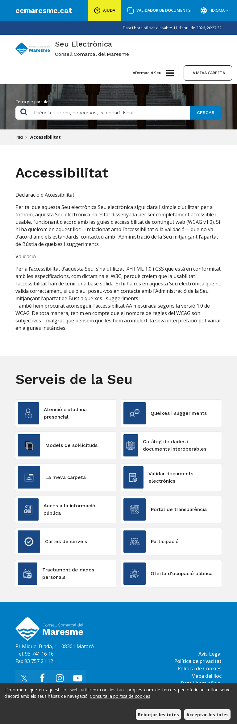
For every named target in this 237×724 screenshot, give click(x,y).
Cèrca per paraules (33, 101)
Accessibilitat (45, 137)
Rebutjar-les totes (158, 715)
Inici (19, 137)
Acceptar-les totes (207, 715)
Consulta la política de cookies (120, 696)
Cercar (205, 112)
